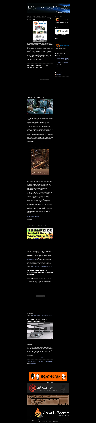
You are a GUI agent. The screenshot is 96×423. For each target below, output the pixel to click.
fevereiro (59, 56)
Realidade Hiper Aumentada (34, 67)
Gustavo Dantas (58, 74)
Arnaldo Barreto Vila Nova (60, 72)
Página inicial (40, 361)
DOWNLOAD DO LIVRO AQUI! (33, 216)
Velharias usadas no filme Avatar (36, 97)
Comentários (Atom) (33, 363)
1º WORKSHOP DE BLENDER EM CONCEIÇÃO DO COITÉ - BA (40, 18)
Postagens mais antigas (48, 361)
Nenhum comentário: (47, 61)
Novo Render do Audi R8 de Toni (36, 321)
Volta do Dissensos (32, 227)
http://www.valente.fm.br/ (31, 259)
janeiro (58, 64)
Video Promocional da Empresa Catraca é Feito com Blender (40, 273)
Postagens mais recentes (31, 361)
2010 (57, 55)
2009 (57, 66)
